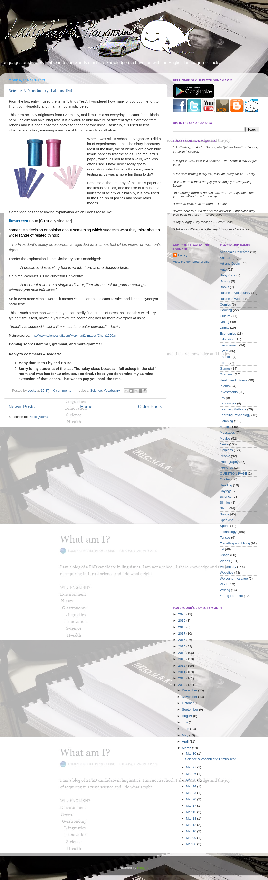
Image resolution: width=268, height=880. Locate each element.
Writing (225, 590)
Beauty (225, 281)
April (186, 741)
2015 (182, 646)
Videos (225, 561)
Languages (228, 403)
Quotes (225, 479)
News (224, 444)
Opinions (226, 450)
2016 (182, 640)
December (190, 690)
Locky (32, 390)
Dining (224, 322)
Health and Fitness (234, 380)
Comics (225, 304)
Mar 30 (191, 753)
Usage (225, 555)
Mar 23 (191, 793)
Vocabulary (112, 390)
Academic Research (234, 252)
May (185, 735)
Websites (226, 572)
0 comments (62, 390)
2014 (182, 653)
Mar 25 (191, 780)
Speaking (227, 520)
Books (224, 287)
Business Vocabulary (235, 293)
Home (86, 406)
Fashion (226, 357)
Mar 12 (191, 825)
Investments (229, 392)
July (185, 722)
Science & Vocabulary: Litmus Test (40, 91)
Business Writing (232, 298)
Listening (226, 421)
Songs (224, 514)
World (224, 584)
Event (224, 351)
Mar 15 (191, 812)
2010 (182, 678)
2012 (182, 665)
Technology (228, 532)
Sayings (226, 491)
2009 (182, 685)
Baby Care (228, 275)
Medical (225, 427)
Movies (225, 438)
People (225, 456)
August (187, 716)
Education (227, 339)
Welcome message (234, 578)
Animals (226, 258)
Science (96, 390)
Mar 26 (191, 774)
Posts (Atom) (38, 417)
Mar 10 (191, 831)
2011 (182, 672)
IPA (222, 398)
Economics (228, 333)
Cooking (226, 310)
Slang (224, 508)
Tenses (225, 537)
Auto (223, 269)
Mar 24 (191, 786)
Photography (229, 462)
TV (222, 549)
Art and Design (231, 263)
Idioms (225, 386)
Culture (225, 316)
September (190, 709)
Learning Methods (233, 409)
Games (225, 368)
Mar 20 (191, 799)
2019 (182, 620)
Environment (229, 345)
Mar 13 (191, 818)
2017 (182, 633)
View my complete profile (191, 261)
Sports (225, 526)
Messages (227, 432)
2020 (182, 614)
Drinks (224, 327)
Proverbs (226, 467)
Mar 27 (191, 767)
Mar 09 (191, 838)
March (187, 748)
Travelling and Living (235, 543)
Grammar (227, 374)
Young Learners (231, 596)
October (188, 703)
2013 (182, 659)
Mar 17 (191, 805)
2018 (182, 627)
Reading (226, 485)
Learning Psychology (235, 415)
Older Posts (150, 406)
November (190, 697)
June (186, 728)
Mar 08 (191, 844)
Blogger (142, 868)
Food (224, 363)
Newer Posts (22, 406)
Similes (225, 502)
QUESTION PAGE (233, 473)
